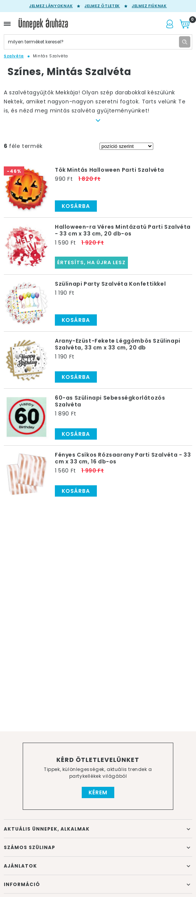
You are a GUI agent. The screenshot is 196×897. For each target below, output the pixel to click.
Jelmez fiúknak (149, 6)
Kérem (98, 792)
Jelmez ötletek (102, 6)
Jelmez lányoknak (51, 6)
